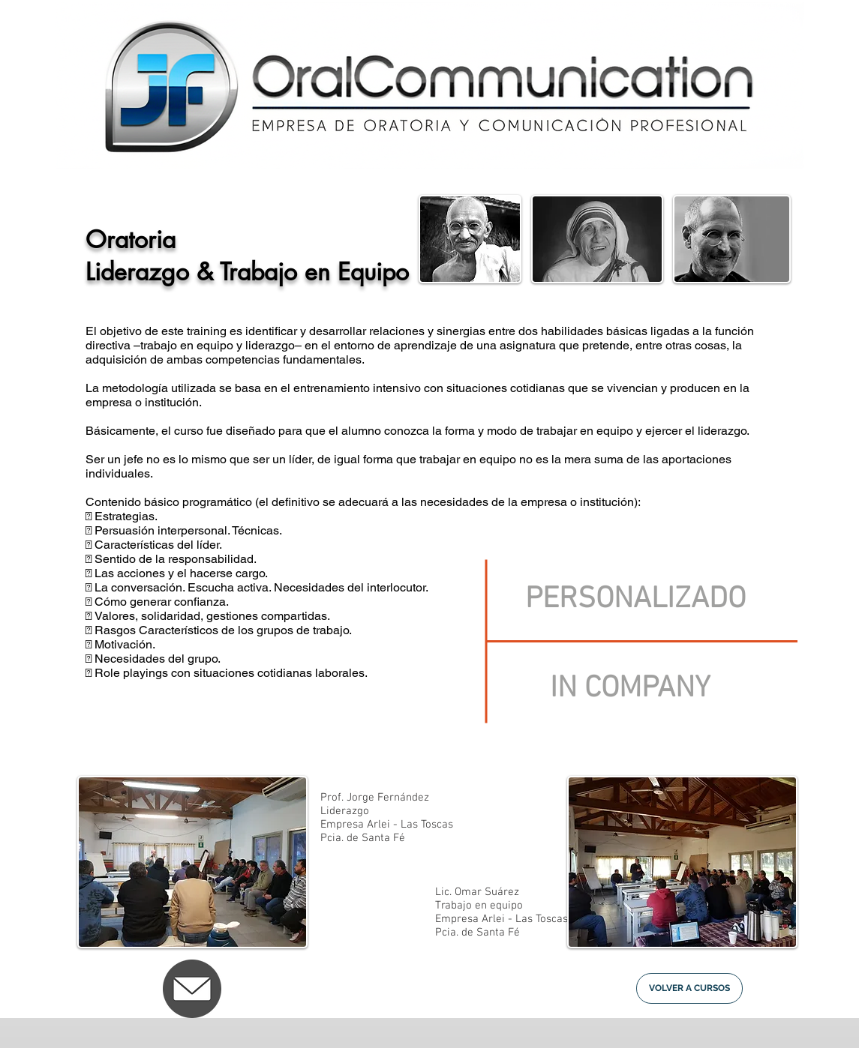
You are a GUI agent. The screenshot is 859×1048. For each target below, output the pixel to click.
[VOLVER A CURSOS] (689, 988)
